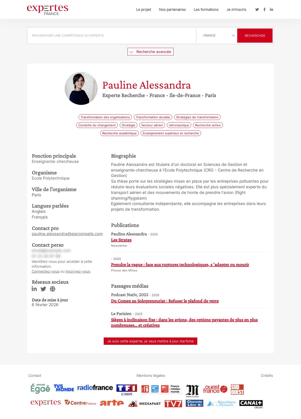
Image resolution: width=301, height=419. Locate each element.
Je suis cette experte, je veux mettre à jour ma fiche (150, 341)
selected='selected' (216, 35)
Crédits (267, 375)
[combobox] (112, 36)
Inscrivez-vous (78, 271)
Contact (34, 375)
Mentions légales (151, 375)
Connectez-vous (45, 271)
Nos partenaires (172, 9)
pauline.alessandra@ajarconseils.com (67, 233)
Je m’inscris (236, 9)
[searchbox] (111, 35)
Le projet (143, 9)
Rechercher (255, 35)
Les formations (206, 9)
